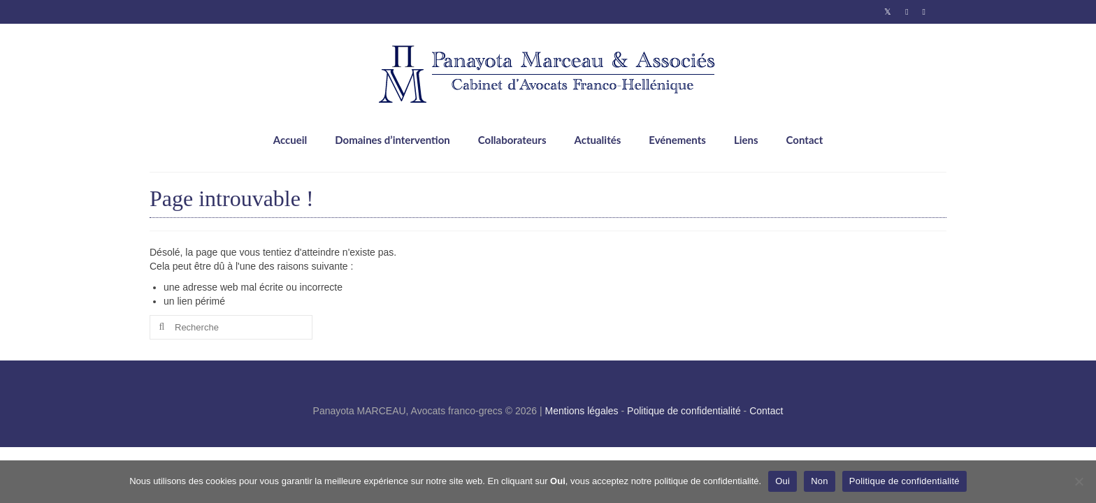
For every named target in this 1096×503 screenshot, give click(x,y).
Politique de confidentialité (684, 410)
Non (819, 481)
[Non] (1079, 481)
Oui (782, 481)
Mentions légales (582, 410)
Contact (766, 410)
